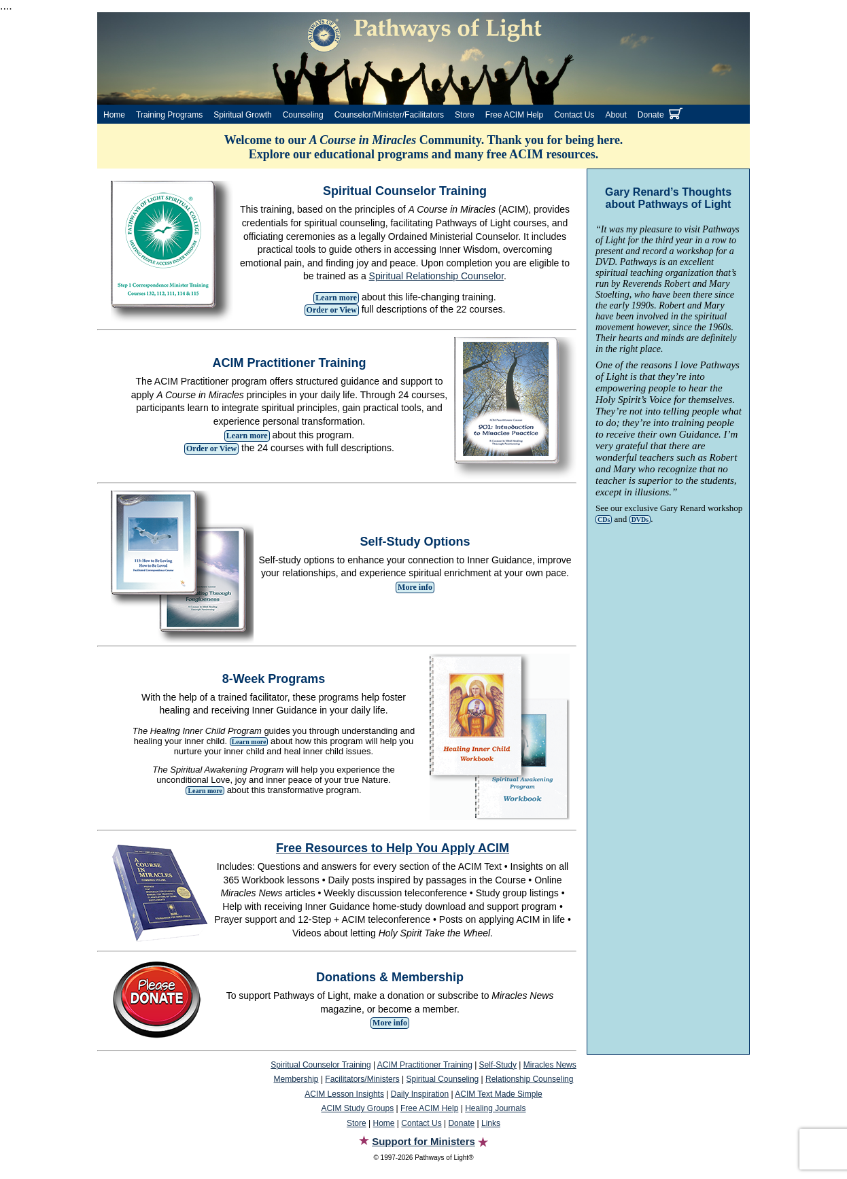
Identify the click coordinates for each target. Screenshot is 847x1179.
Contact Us (574, 115)
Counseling (303, 115)
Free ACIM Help (514, 115)
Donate (651, 115)
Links (490, 1123)
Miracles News (549, 1065)
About (616, 115)
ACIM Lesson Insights (344, 1094)
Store (464, 115)
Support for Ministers (423, 1141)
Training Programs (169, 115)
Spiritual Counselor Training (320, 1065)
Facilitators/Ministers (362, 1079)
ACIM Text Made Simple (498, 1094)
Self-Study (498, 1065)
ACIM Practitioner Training (424, 1065)
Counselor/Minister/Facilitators (389, 115)
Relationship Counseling (529, 1079)
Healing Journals (495, 1108)
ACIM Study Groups (357, 1108)
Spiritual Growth (242, 115)
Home (114, 115)
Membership (296, 1079)
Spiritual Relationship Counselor (436, 275)
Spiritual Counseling (443, 1079)
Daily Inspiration (420, 1094)
